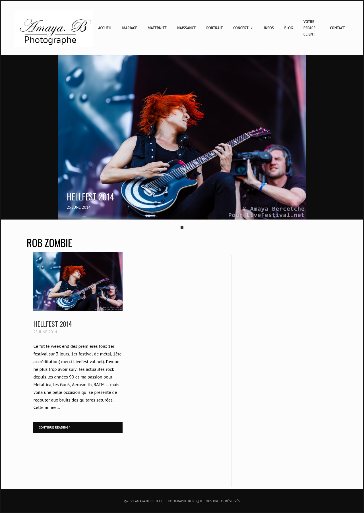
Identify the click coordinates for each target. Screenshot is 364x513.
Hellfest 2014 (52, 323)
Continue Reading (55, 427)
